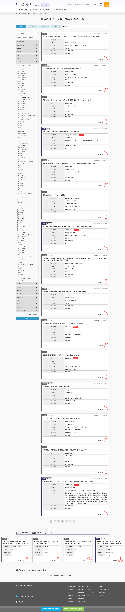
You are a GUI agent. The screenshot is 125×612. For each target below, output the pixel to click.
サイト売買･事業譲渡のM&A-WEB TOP (23, 13)
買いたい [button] (37, 5)
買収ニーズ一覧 (81, 601)
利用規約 (101, 586)
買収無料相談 (81, 589)
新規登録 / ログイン (91, 586)
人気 (44, 26)
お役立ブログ (90, 595)
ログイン (101, 5)
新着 (21, 26)
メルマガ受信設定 (91, 592)
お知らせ (70, 598)
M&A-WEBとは (71, 589)
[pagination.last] (74, 521)
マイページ (89, 589)
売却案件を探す (23, 9)
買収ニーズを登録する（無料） (73, 609)
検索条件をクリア (34, 314)
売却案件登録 (81, 592)
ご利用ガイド (71, 595)
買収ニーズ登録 (81, 595)
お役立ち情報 (86, 4)
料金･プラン (48, 9)
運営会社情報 (102, 592)
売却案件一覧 (81, 598)
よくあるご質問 (93, 4)
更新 (33, 26)
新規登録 (106, 5)
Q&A (69, 592)
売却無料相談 (81, 586)
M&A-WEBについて (69, 4)
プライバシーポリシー (104, 589)
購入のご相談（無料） (62, 9)
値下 (56, 26)
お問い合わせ (71, 601)
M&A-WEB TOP (71, 586)
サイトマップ (102, 595)
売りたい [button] (46, 5)
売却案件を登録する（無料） (51, 609)
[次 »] (70, 521)
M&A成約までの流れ (78, 4)
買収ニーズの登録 (36, 9)
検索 (27, 318)
